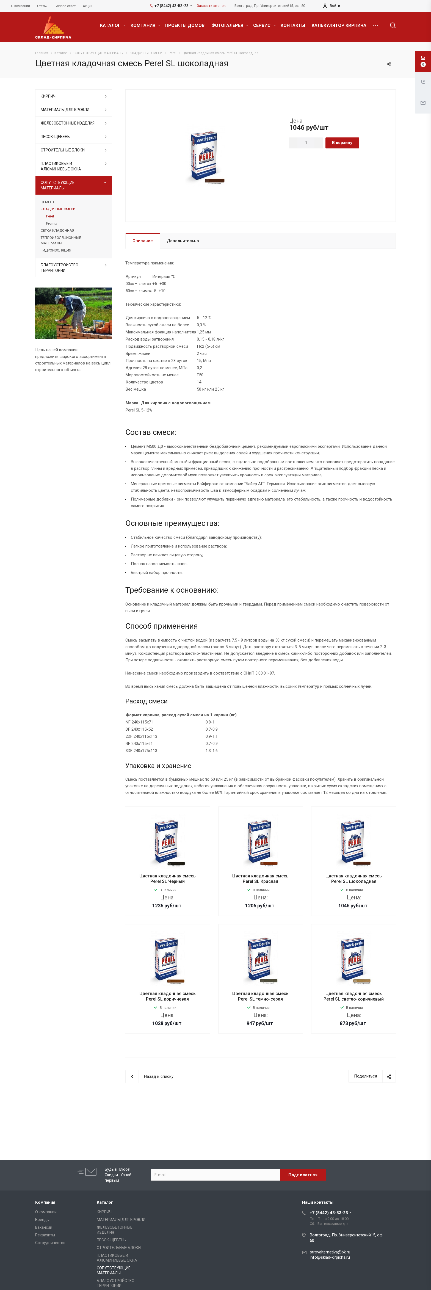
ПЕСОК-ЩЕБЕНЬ (55, 136)
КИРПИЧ (48, 96)
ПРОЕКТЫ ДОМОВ (185, 25)
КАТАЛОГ (113, 25)
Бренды (42, 1219)
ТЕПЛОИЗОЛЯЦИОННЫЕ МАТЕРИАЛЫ (61, 240)
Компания (45, 1202)
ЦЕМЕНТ (47, 202)
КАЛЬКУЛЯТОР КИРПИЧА (339, 25)
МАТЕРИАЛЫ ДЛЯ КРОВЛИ (65, 109)
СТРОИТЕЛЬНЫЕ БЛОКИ (63, 150)
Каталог (105, 1202)
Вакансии (43, 1227)
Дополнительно (183, 240)
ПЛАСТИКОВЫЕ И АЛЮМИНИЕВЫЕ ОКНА (61, 166)
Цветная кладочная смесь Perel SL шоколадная (353, 878)
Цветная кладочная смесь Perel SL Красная (260, 878)
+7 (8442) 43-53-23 (329, 1212)
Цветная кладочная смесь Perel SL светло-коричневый (354, 996)
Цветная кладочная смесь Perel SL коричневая (167, 996)
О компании (46, 1212)
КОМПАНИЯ (146, 25)
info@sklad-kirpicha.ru (330, 1257)
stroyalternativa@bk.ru (330, 1252)
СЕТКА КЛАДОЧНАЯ (57, 230)
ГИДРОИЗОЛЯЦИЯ (56, 250)
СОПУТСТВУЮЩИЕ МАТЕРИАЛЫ (57, 185)
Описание (142, 240)
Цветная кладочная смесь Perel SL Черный (167, 878)
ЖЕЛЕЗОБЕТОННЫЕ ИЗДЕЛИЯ (68, 123)
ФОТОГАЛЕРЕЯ (229, 25)
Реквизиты (45, 1235)
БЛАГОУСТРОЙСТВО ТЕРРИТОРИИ (59, 268)
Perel (50, 216)
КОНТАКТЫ (293, 25)
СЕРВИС (264, 25)
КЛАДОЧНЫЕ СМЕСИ (58, 209)
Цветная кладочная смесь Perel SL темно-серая (260, 996)
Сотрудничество (50, 1243)
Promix (51, 223)
